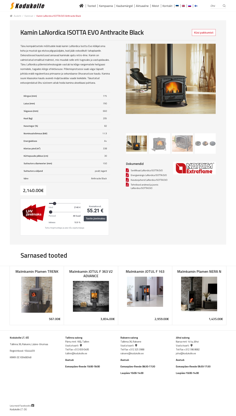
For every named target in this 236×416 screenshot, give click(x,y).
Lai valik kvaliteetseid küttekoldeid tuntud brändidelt (82, 6)
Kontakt (167, 6)
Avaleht (17, 16)
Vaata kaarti (72, 345)
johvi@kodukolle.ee (186, 353)
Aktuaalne (142, 6)
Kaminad (29, 16)
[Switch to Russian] (190, 6)
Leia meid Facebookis (22, 405)
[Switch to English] (183, 6)
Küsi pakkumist (204, 32)
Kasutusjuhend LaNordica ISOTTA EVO (149, 180)
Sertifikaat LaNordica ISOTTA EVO (147, 170)
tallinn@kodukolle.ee (76, 353)
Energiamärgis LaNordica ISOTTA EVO (149, 175)
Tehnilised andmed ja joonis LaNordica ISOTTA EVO (144, 186)
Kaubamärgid (124, 6)
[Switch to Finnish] (196, 6)
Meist (155, 6)
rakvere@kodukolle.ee (132, 353)
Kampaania (106, 6)
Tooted (91, 6)
